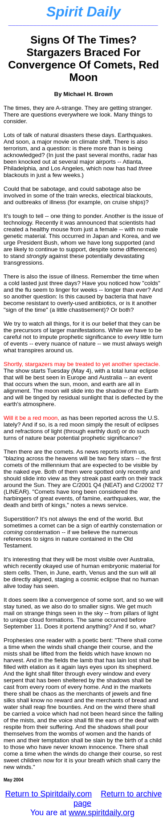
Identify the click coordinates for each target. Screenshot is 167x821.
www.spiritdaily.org (101, 812)
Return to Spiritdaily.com (48, 793)
